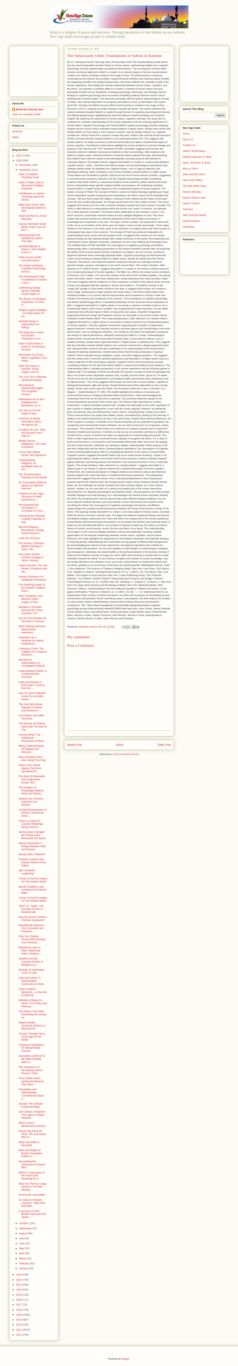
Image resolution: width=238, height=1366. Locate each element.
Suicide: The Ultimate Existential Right (31, 1105)
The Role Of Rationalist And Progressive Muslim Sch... (32, 779)
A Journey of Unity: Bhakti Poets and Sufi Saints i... (32, 1214)
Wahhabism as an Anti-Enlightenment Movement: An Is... (32, 402)
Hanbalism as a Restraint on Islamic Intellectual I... (31, 640)
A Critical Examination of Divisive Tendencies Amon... (32, 812)
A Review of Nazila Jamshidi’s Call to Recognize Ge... (30, 421)
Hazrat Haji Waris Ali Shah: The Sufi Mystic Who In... (32, 1134)
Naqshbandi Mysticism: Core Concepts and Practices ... (32, 928)
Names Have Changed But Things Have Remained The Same (32, 835)
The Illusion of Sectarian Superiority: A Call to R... (32, 302)
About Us (188, 139)
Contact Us (189, 145)
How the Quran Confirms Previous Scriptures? (33, 918)
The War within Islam (194, 185)
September (25, 1228)
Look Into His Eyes (29, 538)
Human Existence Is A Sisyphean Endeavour (32, 578)
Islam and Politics (193, 180)
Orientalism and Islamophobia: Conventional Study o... (31, 1094)
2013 (19, 1324)
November (25, 169)
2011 (19, 1334)
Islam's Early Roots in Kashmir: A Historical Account (32, 346)
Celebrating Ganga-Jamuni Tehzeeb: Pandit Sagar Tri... (30, 290)
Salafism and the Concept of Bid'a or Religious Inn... (31, 961)
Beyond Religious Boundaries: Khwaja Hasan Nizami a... (31, 530)
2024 (19, 160)
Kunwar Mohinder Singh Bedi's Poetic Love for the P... (32, 227)
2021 (19, 1284)
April (22, 1253)
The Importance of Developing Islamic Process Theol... (31, 1070)
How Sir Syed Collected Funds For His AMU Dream (32, 696)
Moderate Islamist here (30, 109)
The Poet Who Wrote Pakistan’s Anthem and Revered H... (30, 707)
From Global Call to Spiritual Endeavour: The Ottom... (31, 1081)
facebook (17, 131)
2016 (19, 1309)
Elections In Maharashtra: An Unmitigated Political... (33, 662)
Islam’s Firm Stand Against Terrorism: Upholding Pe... (30, 768)
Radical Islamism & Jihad (197, 156)
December (25, 164)
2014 (19, 1319)
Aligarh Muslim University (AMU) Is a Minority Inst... (32, 1025)
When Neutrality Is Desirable (29, 1144)
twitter (15, 137)
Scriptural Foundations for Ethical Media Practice (31, 1048)
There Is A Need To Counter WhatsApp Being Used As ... (31, 824)
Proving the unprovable (32, 1194)
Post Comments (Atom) (126, 754)
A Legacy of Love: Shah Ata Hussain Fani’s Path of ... (32, 432)
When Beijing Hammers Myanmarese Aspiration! (32, 629)
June (22, 1243)
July (21, 1238)
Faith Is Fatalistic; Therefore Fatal (29, 176)
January (24, 1268)
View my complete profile (26, 114)
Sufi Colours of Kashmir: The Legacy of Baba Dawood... (32, 1114)
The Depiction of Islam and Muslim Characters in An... (31, 335)
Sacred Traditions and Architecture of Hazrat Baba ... (32, 889)
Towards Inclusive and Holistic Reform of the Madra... (32, 862)
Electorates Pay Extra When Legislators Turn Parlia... (33, 357)
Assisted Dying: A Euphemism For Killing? (29, 324)
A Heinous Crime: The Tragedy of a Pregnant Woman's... (33, 651)
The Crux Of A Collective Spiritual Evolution (33, 378)
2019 (19, 1294)
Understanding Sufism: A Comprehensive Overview (33, 674)
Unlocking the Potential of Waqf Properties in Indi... (32, 518)
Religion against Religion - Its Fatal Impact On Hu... (33, 313)
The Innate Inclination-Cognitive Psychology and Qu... (32, 268)
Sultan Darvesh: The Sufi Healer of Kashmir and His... (33, 568)
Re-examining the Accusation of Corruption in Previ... (32, 507)
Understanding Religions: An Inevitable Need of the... (30, 465)
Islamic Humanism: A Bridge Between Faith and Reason (32, 846)
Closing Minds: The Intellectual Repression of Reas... (32, 737)
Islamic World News (194, 150)
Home (120, 744)
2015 (19, 1314)
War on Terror (190, 168)
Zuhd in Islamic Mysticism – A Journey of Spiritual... (33, 992)
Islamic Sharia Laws (194, 197)
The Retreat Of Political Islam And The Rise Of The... (33, 726)
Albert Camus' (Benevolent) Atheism (32, 1124)
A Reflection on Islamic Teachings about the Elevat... (32, 196)
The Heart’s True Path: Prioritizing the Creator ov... (33, 1014)
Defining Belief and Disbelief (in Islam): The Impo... (31, 238)
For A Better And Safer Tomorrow (31, 717)
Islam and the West (194, 174)
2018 (19, 1299)
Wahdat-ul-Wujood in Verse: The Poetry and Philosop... (33, 1003)
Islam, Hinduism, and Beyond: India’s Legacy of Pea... (31, 598)
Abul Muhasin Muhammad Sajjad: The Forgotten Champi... (31, 390)
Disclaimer (189, 226)
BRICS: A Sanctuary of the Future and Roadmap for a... (31, 1175)
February (24, 1263)
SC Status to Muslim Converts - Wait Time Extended (32, 1203)
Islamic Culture (191, 203)
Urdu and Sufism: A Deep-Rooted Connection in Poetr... (32, 980)
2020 (19, 1289)
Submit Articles (191, 220)
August (23, 1233)
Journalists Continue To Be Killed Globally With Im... (32, 1059)
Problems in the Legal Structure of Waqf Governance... (31, 496)
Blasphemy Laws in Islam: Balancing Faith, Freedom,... (30, 950)
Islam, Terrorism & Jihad (196, 162)
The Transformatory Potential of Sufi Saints (33, 476)
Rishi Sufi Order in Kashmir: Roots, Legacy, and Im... (30, 369)
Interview (188, 209)
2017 (19, 1304)
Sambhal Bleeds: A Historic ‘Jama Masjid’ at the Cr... (32, 249)
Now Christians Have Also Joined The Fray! (32, 759)
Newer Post (74, 744)
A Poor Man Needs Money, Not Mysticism (32, 454)
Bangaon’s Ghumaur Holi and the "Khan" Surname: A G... (31, 610)
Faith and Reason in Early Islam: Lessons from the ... (32, 685)
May (22, 1248)
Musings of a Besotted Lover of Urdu (31, 971)
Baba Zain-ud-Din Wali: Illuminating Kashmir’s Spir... (32, 207)
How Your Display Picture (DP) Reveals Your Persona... (32, 939)
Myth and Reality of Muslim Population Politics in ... (30, 1153)
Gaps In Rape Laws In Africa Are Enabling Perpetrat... (31, 185)
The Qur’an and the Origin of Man (30, 412)
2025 (19, 155)
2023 (19, 1274)
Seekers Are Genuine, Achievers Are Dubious (31, 801)
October (24, 1223)
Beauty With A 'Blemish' (32, 854)
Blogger (125, 1358)
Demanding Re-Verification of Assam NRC (32, 1164)
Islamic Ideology (192, 191)
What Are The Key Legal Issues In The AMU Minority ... (32, 1186)
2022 (19, 1279)
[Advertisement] (35, 70)
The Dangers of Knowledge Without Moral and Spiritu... (31, 790)
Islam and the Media (194, 215)
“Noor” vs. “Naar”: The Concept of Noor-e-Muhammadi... (31, 909)
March (23, 1258)
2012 (19, 1329)
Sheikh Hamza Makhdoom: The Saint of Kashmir (32, 443)
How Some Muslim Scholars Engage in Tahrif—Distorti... (31, 557)
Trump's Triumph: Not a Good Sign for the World (32, 1036)
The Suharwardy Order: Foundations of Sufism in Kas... (33, 279)
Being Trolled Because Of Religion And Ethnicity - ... (31, 749)
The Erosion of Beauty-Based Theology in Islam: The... (32, 546)
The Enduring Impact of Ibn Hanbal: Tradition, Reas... (32, 587)
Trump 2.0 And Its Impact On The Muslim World (33, 880)
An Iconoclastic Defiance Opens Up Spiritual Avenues (33, 485)
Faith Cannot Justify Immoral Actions (30, 259)
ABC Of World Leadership (27, 872)
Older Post (164, 744)
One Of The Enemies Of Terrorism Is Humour (32, 620)
